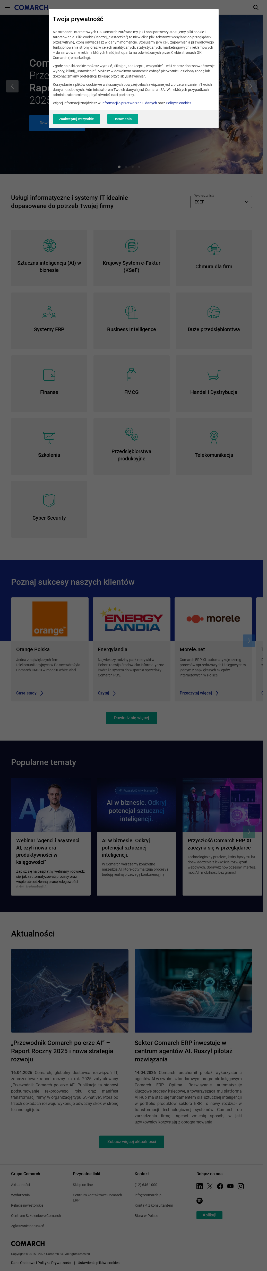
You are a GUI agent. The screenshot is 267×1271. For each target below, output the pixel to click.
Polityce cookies (178, 103)
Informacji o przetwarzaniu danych (129, 103)
